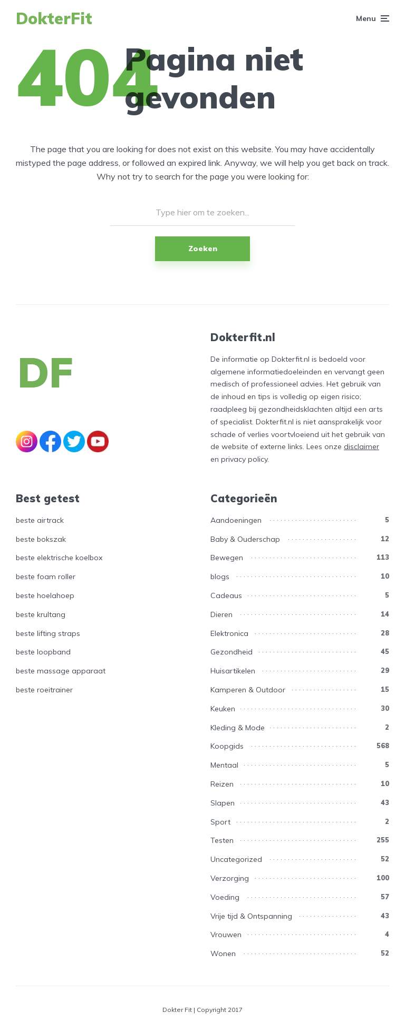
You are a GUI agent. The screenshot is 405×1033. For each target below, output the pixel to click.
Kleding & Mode (237, 727)
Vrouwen (226, 934)
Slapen (222, 803)
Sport (220, 822)
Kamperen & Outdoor (247, 689)
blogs (219, 576)
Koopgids (227, 746)
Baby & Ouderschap (245, 539)
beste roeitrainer (44, 689)
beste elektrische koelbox (59, 557)
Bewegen (226, 557)
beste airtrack (40, 520)
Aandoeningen (236, 520)
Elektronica (229, 633)
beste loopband (43, 652)
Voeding (224, 897)
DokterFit (54, 18)
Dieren (221, 614)
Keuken (222, 708)
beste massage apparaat (60, 671)
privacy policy (244, 459)
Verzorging (229, 878)
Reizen (222, 784)
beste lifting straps (48, 633)
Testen (222, 840)
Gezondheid (231, 652)
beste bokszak (41, 539)
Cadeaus (226, 595)
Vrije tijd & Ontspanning (251, 916)
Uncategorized (236, 859)
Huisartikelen (232, 671)
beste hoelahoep (45, 595)
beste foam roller (45, 576)
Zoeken (202, 248)
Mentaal (224, 765)
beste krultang (40, 614)
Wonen (223, 953)
